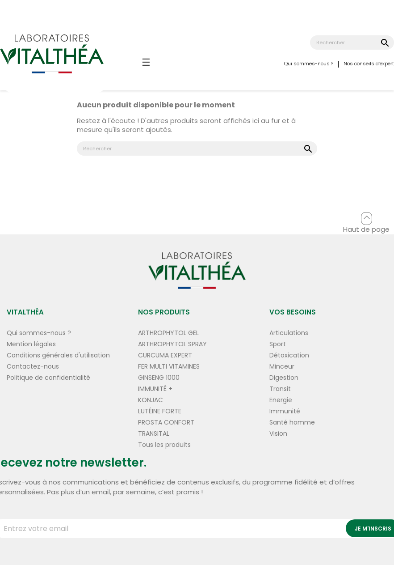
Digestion (283, 377)
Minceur (281, 366)
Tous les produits (164, 444)
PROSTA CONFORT (166, 422)
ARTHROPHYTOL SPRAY (172, 344)
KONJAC (150, 399)
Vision (278, 433)
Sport (277, 344)
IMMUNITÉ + (155, 388)
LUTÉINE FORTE (159, 411)
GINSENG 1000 (159, 377)
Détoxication (289, 355)
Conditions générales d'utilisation (58, 355)
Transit (280, 388)
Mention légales (31, 344)
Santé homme (292, 422)
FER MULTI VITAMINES (169, 366)
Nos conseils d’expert (369, 63)
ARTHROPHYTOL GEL (168, 332)
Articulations (288, 332)
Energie (280, 399)
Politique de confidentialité (48, 377)
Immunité (284, 411)
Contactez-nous (33, 366)
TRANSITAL (153, 433)
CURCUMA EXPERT (165, 355)
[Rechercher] (352, 42)
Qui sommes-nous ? (308, 63)
